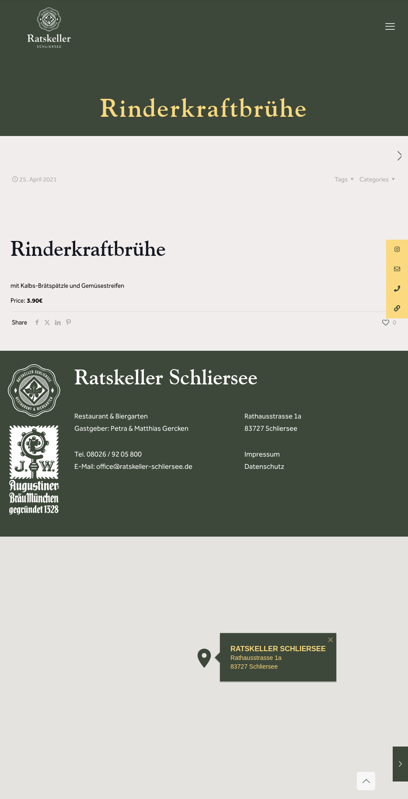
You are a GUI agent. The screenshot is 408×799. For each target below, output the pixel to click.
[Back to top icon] (366, 781)
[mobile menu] (390, 26)
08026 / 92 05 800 (114, 454)
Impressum (262, 454)
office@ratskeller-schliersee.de (144, 466)
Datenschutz (264, 466)
